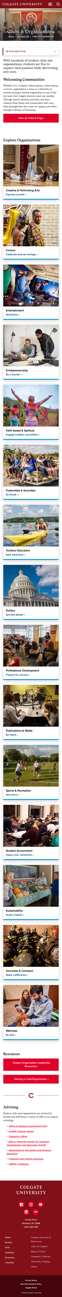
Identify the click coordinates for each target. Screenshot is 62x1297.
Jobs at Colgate (39, 1246)
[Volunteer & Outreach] (31, 952)
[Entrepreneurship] (31, 352)
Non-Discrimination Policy (31, 1284)
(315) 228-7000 (31, 1227)
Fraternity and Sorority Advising (26, 1158)
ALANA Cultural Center (21, 1131)
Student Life (23, 36)
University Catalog (40, 1261)
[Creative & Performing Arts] (31, 172)
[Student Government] (31, 832)
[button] (50, 4)
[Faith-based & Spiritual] (31, 412)
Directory (10, 1257)
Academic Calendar (41, 1256)
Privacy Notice (31, 1280)
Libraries (9, 1262)
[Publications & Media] (31, 712)
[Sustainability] (31, 892)
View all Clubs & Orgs (30, 118)
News (8, 1237)
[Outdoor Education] (31, 532)
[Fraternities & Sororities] (31, 472)
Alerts (34, 1266)
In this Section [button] (16, 51)
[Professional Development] (31, 652)
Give (7, 1247)
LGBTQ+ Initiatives (19, 1164)
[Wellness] (31, 1012)
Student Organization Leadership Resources (31, 1064)
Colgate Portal (31, 1288)
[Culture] (31, 232)
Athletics (9, 1252)
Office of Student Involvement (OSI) (28, 1126)
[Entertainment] (31, 292)
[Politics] (31, 592)
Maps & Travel (38, 1251)
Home (11, 36)
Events (8, 1242)
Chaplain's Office (18, 1136)
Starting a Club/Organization (30, 1079)
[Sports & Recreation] (31, 772)
